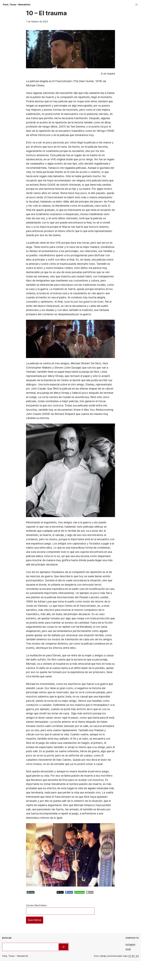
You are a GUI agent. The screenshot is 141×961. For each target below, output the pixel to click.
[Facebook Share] (69, 892)
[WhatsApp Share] (79, 892)
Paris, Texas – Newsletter (17, 4)
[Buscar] (63, 946)
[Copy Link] (30, 892)
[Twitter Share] (60, 892)
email (128, 949)
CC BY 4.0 (133, 956)
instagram (130, 944)
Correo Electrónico (36, 905)
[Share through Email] (89, 892)
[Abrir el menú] (136, 4)
